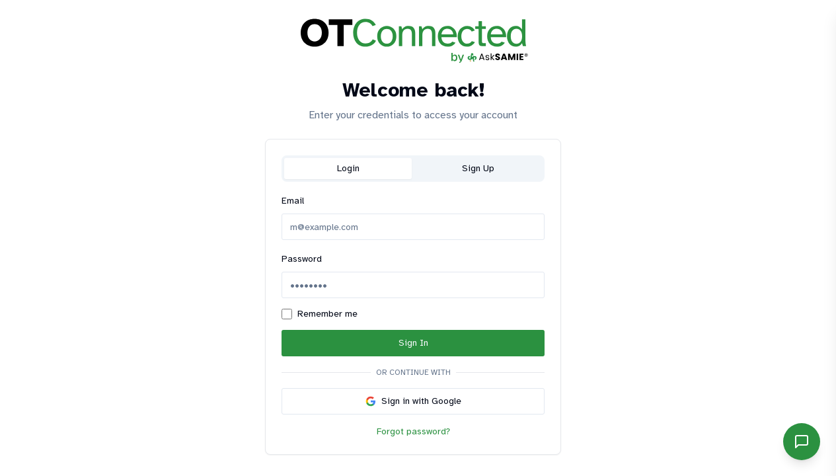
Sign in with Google (413, 401)
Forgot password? (413, 431)
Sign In (413, 342)
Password (302, 258)
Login (348, 168)
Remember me (327, 314)
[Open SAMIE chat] (801, 441)
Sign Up (478, 168)
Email (293, 200)
